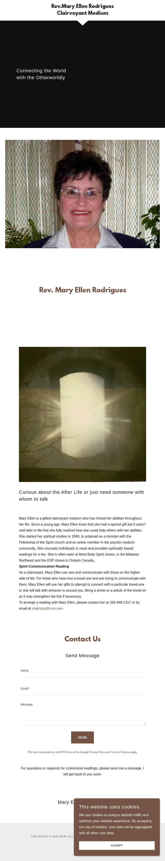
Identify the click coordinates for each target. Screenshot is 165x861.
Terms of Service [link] (120, 752)
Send (82, 737)
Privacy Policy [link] (97, 752)
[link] (82, 13)
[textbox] (82, 670)
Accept (117, 845)
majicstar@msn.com (47, 608)
